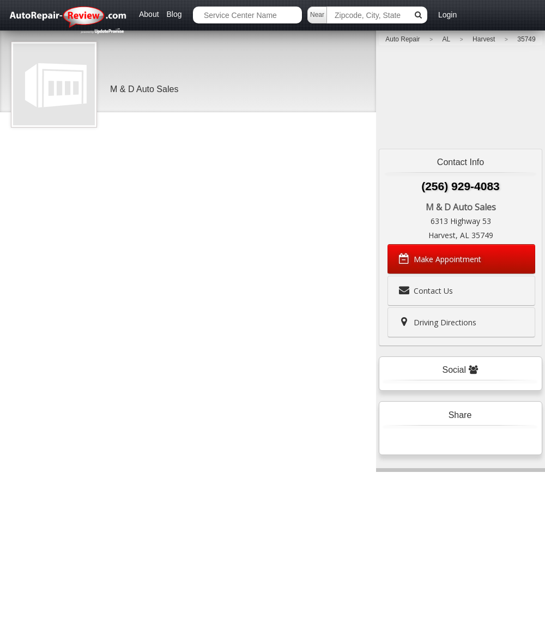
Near (317, 15)
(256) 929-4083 (460, 186)
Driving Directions (436, 322)
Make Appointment (439, 258)
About (149, 14)
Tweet (438, 440)
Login (447, 14)
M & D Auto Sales (144, 89)
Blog (173, 14)
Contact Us (425, 290)
